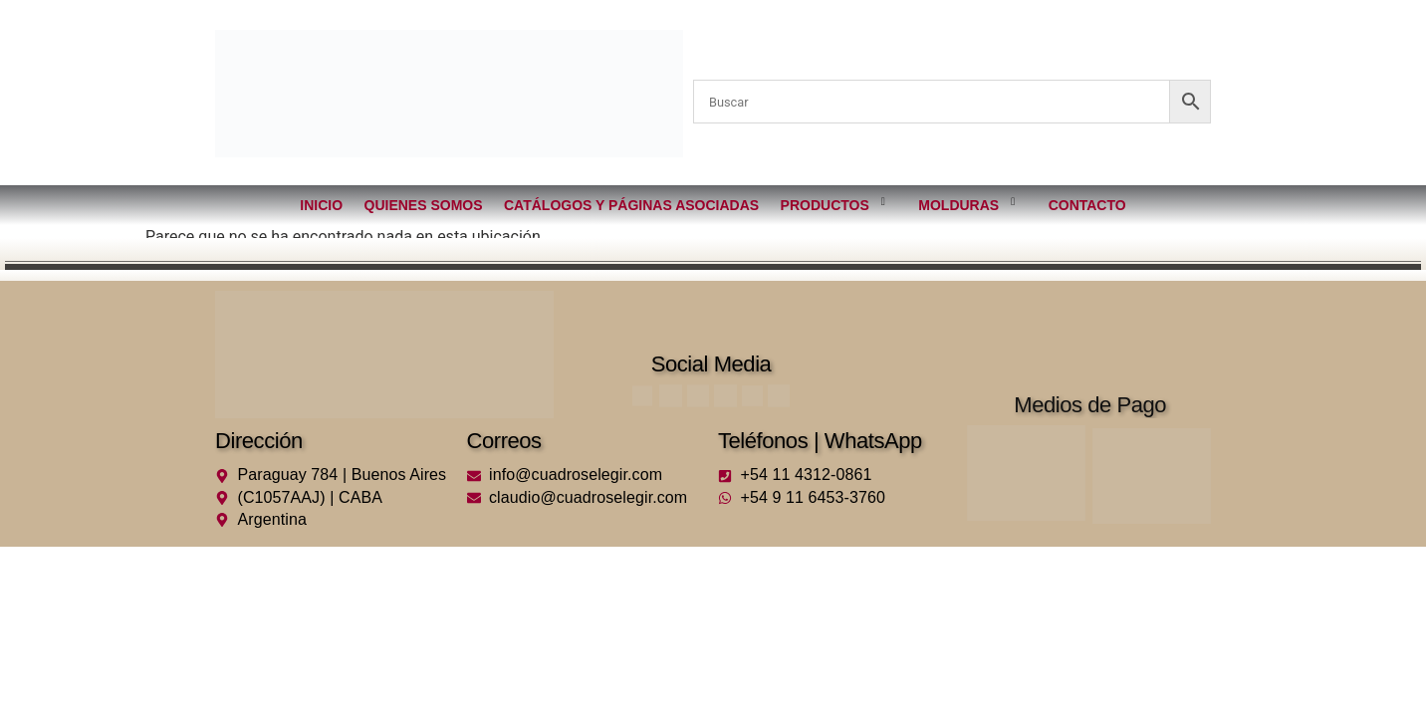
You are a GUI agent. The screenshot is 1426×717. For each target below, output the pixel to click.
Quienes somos (425, 204)
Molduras (964, 200)
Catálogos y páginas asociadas (632, 204)
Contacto (1083, 204)
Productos (832, 200)
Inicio (325, 204)
